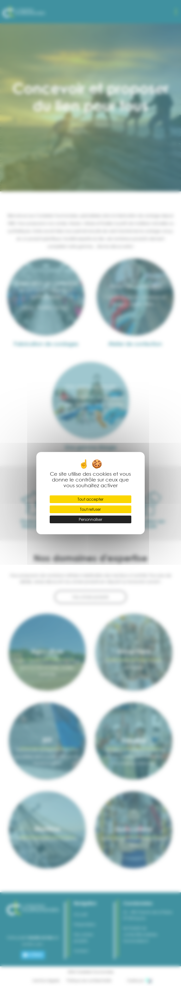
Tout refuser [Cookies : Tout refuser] (90, 509)
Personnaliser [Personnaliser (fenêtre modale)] (90, 519)
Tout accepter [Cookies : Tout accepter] (90, 499)
